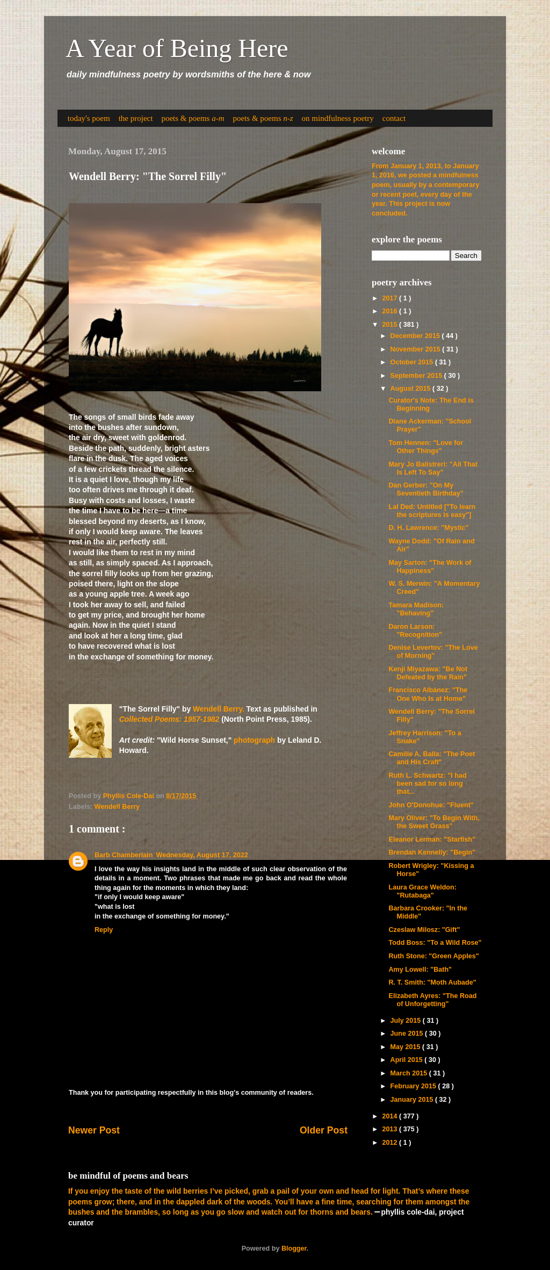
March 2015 (409, 1073)
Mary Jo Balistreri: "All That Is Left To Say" (432, 468)
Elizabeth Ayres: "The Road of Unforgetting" (432, 1000)
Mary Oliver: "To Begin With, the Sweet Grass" (433, 822)
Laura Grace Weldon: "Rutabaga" (422, 891)
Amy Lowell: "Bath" (420, 969)
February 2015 (414, 1086)
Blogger (294, 1248)
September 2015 (417, 375)
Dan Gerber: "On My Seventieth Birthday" (425, 489)
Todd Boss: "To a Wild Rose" (434, 942)
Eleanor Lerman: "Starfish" (431, 839)
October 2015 (412, 362)
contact (394, 118)
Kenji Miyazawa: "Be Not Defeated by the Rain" (427, 673)
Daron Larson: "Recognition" (415, 630)
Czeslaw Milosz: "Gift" (424, 930)
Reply (104, 930)
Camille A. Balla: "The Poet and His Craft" (431, 758)
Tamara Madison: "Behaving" (416, 609)
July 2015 (406, 1020)
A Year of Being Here (177, 48)
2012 (390, 1142)
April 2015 (407, 1060)
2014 (390, 1116)
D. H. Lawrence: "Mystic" (428, 528)
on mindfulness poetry (338, 118)
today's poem (89, 118)
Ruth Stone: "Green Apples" (433, 956)
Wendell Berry (117, 806)
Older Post (324, 1130)
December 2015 (416, 336)
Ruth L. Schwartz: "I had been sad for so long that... (427, 783)
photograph (254, 740)
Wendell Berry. (218, 709)
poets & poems (192, 118)
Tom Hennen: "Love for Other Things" (425, 447)
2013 (390, 1129)
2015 (390, 324)
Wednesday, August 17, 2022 (202, 855)
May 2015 (406, 1047)
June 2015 (407, 1033)
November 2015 (416, 349)
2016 (390, 311)
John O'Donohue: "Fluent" (430, 805)
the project (136, 118)
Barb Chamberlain (124, 855)
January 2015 (412, 1099)
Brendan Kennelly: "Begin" (431, 852)
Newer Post (94, 1130)
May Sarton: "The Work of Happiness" (429, 567)
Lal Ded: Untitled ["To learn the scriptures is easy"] (431, 511)
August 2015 (411, 388)
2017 (390, 298)
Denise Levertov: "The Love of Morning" (432, 651)
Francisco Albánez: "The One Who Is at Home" (427, 694)
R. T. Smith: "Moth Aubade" (432, 982)
